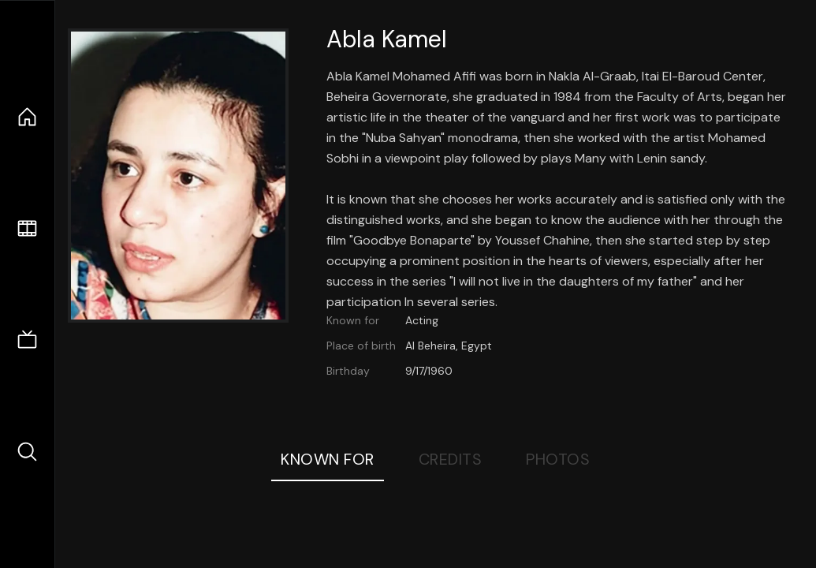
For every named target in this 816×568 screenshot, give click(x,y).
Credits (451, 459)
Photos (558, 459)
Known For (327, 459)
